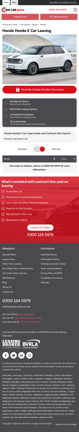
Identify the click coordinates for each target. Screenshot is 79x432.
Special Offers (9, 254)
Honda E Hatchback (14, 138)
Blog (4, 282)
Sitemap (45, 282)
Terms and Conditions (51, 268)
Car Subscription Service (14, 273)
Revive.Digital (71, 424)
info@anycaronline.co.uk (16, 306)
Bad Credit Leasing (30, 321)
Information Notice (50, 259)
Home (15, 25)
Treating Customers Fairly (53, 263)
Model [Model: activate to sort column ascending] (7, 159)
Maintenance (8, 278)
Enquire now (20, 16)
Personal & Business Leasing (28, 318)
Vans (14, 2)
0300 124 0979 (58, 9)
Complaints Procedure (52, 278)
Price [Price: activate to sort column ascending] (63, 159)
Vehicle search (59, 16)
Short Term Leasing (11, 263)
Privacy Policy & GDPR (51, 273)
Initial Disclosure (49, 254)
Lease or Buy (8, 259)
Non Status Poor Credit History (17, 268)
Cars (6, 2)
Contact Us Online (40, 227)
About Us (7, 287)
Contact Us (7, 291)
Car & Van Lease (26, 314)
